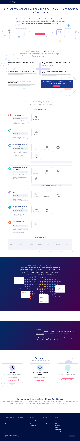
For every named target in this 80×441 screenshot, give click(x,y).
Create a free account (12, 380)
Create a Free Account (59, 161)
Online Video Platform (18, 223)
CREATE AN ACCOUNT (40, 33)
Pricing (6, 423)
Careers (56, 427)
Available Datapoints (9, 421)
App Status (57, 425)
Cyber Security (16, 115)
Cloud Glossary (58, 429)
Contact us (57, 421)
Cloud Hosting (16, 146)
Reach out (57, 86)
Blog (56, 420)
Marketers (20, 420)
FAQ (56, 423)
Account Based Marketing (48, 423)
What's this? (52, 65)
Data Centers (32, 421)
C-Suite (19, 423)
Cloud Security (33, 425)
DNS (14, 192)
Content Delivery (17, 130)
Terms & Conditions (8, 435)
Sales (19, 421)
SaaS (14, 169)
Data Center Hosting (18, 208)
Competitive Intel (46, 421)
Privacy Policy (15, 435)
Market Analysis (46, 420)
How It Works (7, 420)
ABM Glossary (58, 431)
